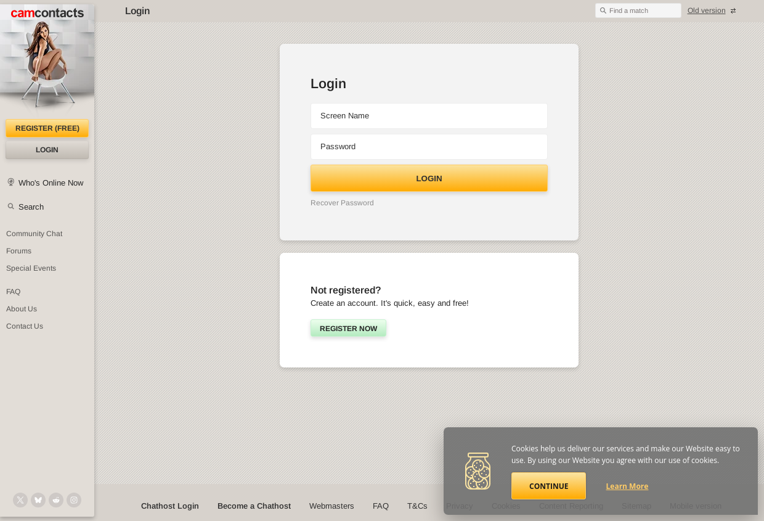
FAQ (13, 291)
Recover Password (342, 203)
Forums (18, 251)
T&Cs (417, 506)
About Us (21, 309)
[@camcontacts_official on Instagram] (74, 500)
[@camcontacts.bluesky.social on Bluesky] (38, 500)
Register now (348, 328)
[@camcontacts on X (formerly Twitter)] (20, 500)
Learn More (627, 486)
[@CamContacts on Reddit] (56, 500)
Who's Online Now (50, 182)
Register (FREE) (47, 128)
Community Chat (34, 233)
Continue (548, 486)
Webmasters (331, 506)
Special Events (31, 268)
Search (31, 206)
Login (47, 150)
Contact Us (24, 326)
